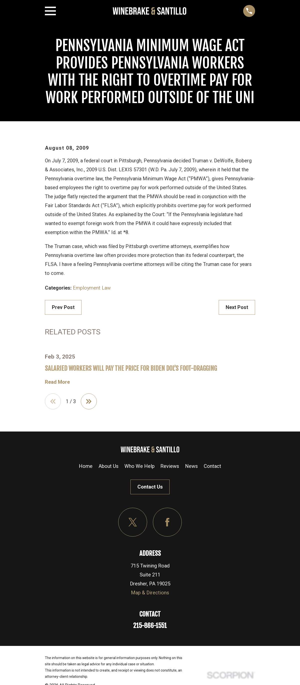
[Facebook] (167, 522)
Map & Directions (150, 593)
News (191, 466)
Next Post (237, 307)
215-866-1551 (150, 625)
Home (86, 466)
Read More (57, 382)
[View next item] (89, 401)
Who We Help (139, 466)
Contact (212, 466)
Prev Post (63, 307)
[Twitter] (132, 522)
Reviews (169, 466)
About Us (108, 466)
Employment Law (92, 288)
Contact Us (150, 487)
